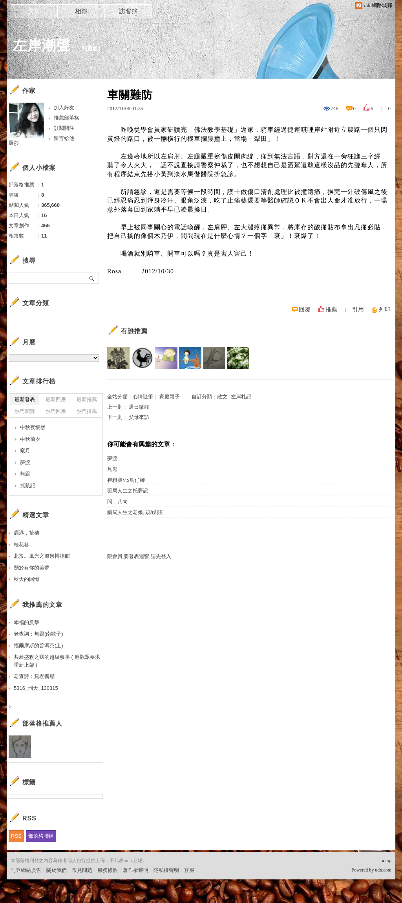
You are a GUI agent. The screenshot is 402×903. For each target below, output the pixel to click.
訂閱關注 (64, 128)
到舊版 (90, 49)
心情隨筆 (143, 397)
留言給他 (64, 138)
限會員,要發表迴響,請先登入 (139, 556)
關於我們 (56, 870)
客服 (189, 870)
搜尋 (92, 278)
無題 (25, 474)
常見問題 (82, 870)
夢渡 (112, 458)
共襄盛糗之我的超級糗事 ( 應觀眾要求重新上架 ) (57, 661)
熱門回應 (56, 411)
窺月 (25, 450)
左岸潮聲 (42, 45)
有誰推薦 (134, 331)
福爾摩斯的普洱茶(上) (38, 646)
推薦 (331, 309)
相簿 (81, 11)
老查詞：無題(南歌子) (38, 634)
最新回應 (56, 399)
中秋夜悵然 (33, 427)
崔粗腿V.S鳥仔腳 (126, 480)
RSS (16, 836)
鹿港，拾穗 (26, 533)
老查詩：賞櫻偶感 (34, 676)
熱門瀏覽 (25, 411)
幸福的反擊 (26, 622)
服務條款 (107, 870)
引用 (358, 309)
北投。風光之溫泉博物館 (42, 556)
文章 (34, 11)
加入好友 (64, 108)
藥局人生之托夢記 (127, 491)
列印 (385, 309)
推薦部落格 (66, 118)
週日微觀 (139, 407)
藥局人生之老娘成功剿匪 (135, 512)
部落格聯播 (41, 836)
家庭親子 (169, 397)
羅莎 (14, 143)
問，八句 (117, 502)
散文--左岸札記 (234, 397)
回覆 (305, 309)
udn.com (383, 870)
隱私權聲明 (166, 870)
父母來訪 (139, 417)
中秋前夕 (30, 439)
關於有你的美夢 (31, 568)
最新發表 (25, 399)
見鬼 (112, 469)
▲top (386, 860)
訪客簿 (128, 11)
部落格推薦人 (42, 723)
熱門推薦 (87, 411)
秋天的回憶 (26, 579)
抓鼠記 (27, 485)
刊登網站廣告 (26, 870)
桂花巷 (21, 544)
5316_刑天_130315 (36, 688)
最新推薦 (87, 399)
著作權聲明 (135, 870)
